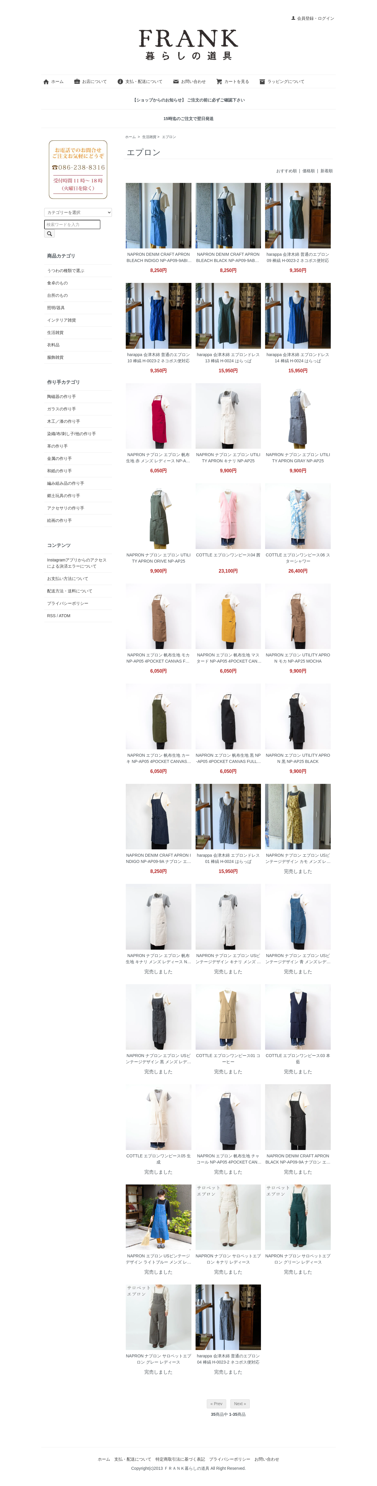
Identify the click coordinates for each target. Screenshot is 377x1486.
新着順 (326, 170)
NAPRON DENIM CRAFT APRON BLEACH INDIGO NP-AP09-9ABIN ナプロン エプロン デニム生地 (159, 258)
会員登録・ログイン (312, 18)
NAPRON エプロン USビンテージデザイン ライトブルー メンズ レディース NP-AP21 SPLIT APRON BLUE (158, 1260)
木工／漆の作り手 (63, 421)
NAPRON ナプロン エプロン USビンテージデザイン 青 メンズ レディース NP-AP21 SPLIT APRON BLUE (298, 959)
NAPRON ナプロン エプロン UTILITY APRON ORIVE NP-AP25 (158, 558)
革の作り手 (57, 446)
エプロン (169, 137)
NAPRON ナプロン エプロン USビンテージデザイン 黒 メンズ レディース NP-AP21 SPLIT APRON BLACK (158, 1059)
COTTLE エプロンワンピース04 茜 (228, 555)
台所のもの (57, 295)
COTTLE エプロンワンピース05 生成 (158, 1159)
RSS (51, 615)
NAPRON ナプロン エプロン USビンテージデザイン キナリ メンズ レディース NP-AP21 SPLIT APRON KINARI (228, 959)
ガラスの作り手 (61, 409)
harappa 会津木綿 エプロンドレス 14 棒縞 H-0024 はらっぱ (298, 357)
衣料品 (53, 345)
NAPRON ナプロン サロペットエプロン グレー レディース (158, 1359)
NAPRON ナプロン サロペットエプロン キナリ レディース (228, 1259)
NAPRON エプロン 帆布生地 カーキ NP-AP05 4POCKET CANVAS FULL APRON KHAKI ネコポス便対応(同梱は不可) (158, 759)
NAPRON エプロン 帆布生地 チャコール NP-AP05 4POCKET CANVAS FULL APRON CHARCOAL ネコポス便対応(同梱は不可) (228, 1160)
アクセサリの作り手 (65, 508)
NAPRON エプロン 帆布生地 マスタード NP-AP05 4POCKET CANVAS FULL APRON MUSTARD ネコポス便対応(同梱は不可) (228, 659)
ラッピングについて (282, 81)
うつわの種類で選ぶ (65, 270)
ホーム (53, 81)
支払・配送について (140, 81)
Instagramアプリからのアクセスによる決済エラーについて (77, 563)
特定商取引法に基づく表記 (180, 1459)
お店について (90, 81)
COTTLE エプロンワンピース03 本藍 (298, 1058)
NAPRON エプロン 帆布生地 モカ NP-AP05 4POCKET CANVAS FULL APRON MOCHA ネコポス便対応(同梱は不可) (158, 659)
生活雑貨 (149, 137)
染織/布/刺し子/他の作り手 (71, 433)
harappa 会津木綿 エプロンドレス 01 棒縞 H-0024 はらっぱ (228, 858)
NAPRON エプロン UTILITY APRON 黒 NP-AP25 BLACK (298, 758)
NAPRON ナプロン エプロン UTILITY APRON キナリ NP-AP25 (228, 457)
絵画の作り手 (59, 520)
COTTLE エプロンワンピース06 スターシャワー (298, 558)
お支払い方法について (67, 578)
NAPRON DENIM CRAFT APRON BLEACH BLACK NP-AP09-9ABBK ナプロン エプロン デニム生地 (228, 258)
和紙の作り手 (59, 470)
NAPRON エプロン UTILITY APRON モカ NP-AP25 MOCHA (298, 658)
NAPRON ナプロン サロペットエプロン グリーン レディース (298, 1259)
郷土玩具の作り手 (63, 495)
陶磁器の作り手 (61, 396)
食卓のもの (57, 283)
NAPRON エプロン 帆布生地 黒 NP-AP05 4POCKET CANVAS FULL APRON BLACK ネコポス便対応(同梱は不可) (228, 759)
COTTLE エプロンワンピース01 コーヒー (228, 1058)
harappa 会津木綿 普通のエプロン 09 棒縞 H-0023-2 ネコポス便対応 (298, 257)
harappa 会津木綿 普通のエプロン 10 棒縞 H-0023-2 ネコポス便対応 (158, 357)
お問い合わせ (189, 81)
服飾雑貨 (55, 357)
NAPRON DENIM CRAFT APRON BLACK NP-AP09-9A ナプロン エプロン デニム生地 (297, 1160)
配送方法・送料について (69, 591)
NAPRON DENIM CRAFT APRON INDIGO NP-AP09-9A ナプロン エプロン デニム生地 (158, 859)
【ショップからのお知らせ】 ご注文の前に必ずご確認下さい (188, 100)
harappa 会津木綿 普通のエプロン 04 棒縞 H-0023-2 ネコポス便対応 (228, 1359)
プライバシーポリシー (67, 603)
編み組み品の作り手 (65, 483)
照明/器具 (56, 307)
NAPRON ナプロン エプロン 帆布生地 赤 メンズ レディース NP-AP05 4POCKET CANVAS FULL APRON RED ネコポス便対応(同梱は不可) (158, 458)
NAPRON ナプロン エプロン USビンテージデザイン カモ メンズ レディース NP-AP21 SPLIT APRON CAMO (298, 859)
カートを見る (232, 81)
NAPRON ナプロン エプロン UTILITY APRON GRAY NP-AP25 (298, 457)
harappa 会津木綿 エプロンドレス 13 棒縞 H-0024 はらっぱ (228, 357)
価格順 (308, 170)
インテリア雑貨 (61, 320)
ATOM (64, 615)
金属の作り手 (59, 458)
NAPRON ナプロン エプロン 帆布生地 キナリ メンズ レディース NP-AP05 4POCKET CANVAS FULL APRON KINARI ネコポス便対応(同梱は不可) (158, 959)
